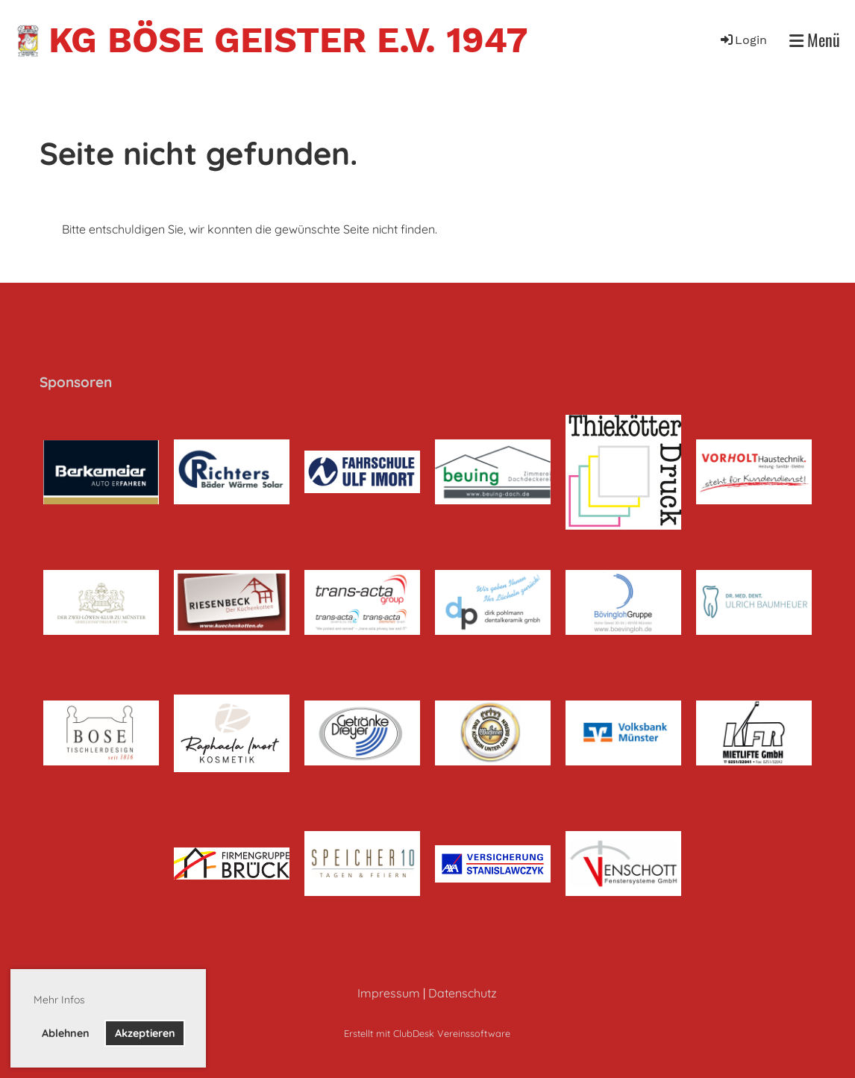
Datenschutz (462, 992)
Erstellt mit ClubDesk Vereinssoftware (427, 1033)
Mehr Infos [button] (59, 999)
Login (742, 40)
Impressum (388, 992)
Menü (814, 39)
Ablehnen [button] (66, 1033)
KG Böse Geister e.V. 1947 (287, 40)
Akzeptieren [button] (145, 1033)
